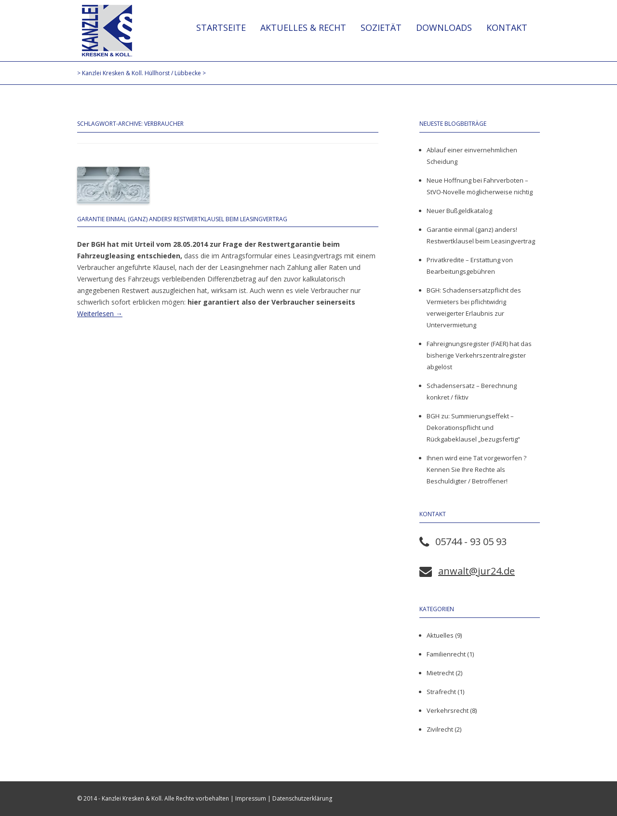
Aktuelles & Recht (303, 27)
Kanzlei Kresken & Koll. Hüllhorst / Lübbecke (107, 30)
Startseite (221, 27)
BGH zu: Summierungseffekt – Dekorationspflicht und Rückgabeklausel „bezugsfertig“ (473, 427)
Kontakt (506, 27)
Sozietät (381, 27)
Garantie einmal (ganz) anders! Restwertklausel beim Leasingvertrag (182, 219)
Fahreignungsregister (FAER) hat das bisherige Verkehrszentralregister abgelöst (479, 355)
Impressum (250, 798)
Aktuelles (440, 635)
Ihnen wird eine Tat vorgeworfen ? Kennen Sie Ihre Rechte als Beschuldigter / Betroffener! (476, 469)
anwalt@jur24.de (476, 570)
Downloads (444, 27)
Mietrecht (440, 673)
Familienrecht (446, 654)
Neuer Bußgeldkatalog (459, 210)
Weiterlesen (99, 313)
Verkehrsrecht (448, 710)
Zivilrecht (440, 729)
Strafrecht (441, 691)
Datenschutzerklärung (302, 798)
